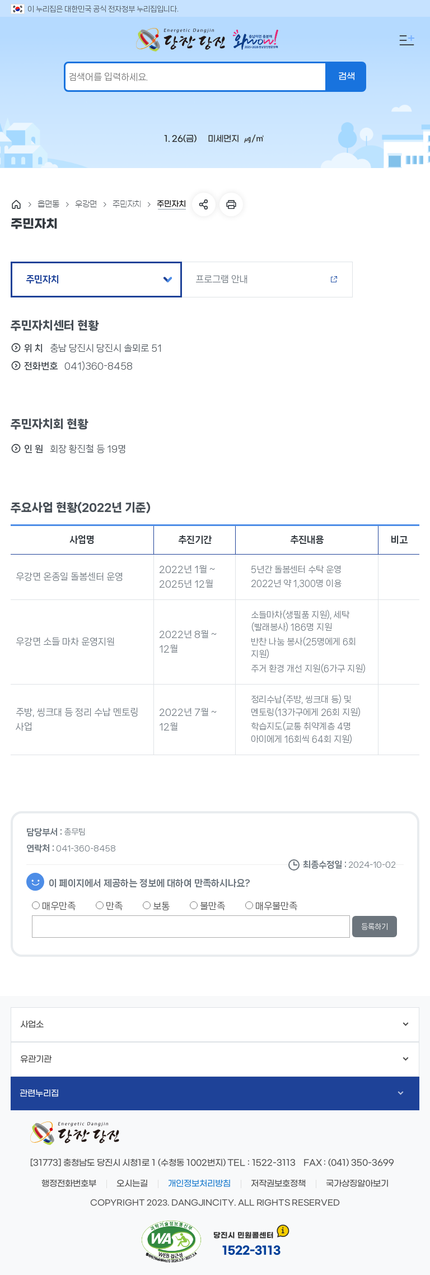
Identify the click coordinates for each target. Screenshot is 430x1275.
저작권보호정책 (278, 1184)
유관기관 (214, 1059)
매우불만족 (271, 906)
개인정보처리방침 (199, 1184)
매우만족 (54, 906)
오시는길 (132, 1184)
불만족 (207, 906)
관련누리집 (211, 1093)
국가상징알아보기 (357, 1184)
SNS (204, 204)
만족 (109, 906)
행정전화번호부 (68, 1184)
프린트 (231, 204)
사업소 (214, 1025)
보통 (156, 906)
